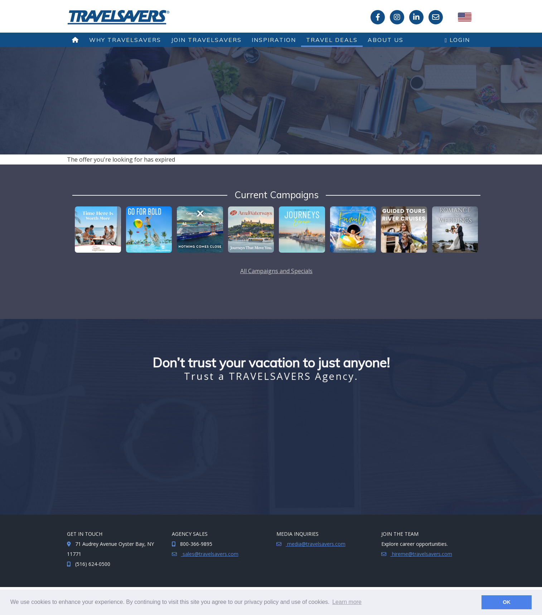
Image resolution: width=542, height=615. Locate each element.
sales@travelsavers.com (209, 553)
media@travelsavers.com (315, 543)
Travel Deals (332, 39)
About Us (385, 39)
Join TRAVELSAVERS (206, 39)
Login (457, 39)
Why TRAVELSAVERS (125, 39)
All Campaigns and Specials (276, 271)
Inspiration (274, 39)
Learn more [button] (347, 602)
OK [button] (506, 602)
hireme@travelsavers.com (421, 553)
